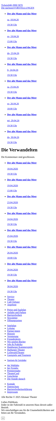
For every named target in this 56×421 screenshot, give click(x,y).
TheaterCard (13, 373)
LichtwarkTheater (15, 352)
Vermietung (12, 336)
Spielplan (11, 325)
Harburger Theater (16, 350)
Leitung (11, 328)
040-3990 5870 (12, 5)
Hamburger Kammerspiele (20, 347)
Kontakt (11, 384)
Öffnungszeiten (14, 320)
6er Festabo (12, 368)
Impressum (12, 392)
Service (10, 296)
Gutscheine (12, 376)
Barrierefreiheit (14, 315)
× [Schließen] (3, 418)
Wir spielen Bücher (16, 341)
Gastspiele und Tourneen (19, 355)
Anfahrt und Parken (16, 312)
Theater (10, 299)
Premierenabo (13, 370)
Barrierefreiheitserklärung (19, 389)
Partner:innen (13, 331)
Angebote (11, 304)
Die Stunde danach (16, 379)
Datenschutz (13, 386)
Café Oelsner (13, 302)
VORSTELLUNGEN (17, 8)
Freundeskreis (14, 339)
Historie (11, 333)
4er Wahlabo (13, 365)
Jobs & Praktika (14, 344)
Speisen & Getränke (16, 360)
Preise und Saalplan (16, 309)
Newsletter (12, 318)
